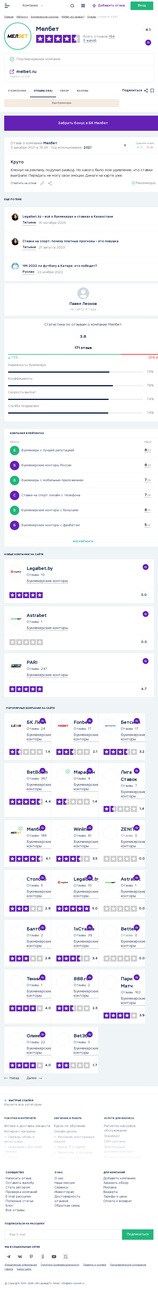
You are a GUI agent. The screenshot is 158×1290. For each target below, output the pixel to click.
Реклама (110, 1187)
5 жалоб (90, 40)
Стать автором (18, 1187)
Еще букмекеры (61, 103)
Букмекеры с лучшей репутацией (48, 450)
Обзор (64, 91)
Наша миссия (65, 1183)
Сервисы (61, 1187)
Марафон (84, 772)
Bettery (129, 929)
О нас (59, 1178)
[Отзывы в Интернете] (16, 5)
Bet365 (82, 1036)
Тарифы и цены (115, 1196)
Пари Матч (127, 982)
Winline (82, 829)
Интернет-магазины (20, 1131)
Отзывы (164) (43, 91)
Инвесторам (64, 1192)
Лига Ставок (129, 776)
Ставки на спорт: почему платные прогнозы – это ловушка (70, 241)
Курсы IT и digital (71, 1147)
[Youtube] (54, 1257)
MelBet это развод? (73, 17)
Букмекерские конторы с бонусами (50, 510)
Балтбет (36, 929)
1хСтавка (84, 929)
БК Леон (36, 722)
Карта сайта (24, 1269)
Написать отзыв (18, 1178)
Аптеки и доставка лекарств (27, 1126)
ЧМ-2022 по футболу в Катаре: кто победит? (60, 266)
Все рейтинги (83, 542)
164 (112, 36)
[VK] (20, 1257)
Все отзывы (15, 1210)
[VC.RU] (65, 1257)
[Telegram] (8, 1257)
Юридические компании (123, 1157)
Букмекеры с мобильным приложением (53, 480)
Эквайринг (112, 1136)
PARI (32, 662)
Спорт (13, 1157)
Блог (9, 1205)
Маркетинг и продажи (75, 1152)
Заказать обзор (116, 1183)
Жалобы (82, 91)
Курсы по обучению (70, 1126)
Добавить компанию (119, 1178)
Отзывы (33, 575)
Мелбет (50, 143)
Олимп (34, 1036)
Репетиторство (70, 1158)
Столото (37, 879)
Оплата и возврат (117, 1201)
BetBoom (37, 772)
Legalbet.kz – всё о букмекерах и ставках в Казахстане (68, 216)
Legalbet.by (40, 568)
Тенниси (36, 979)
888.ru (81, 979)
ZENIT (128, 829)
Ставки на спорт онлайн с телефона (51, 495)
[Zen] (42, 1257)
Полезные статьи (20, 1201)
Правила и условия (94, 1265)
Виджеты (110, 1192)
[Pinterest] (31, 1257)
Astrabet (37, 615)
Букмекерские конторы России (46, 465)
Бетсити (130, 722)
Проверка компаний (21, 1192)
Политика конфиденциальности (60, 1265)
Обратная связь (67, 1205)
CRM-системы (115, 1141)
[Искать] (60, 6)
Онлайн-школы (65, 1131)
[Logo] (17, 36)
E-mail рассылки (18, 1196)
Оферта (9, 1269)
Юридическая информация (21, 1265)
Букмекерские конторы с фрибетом (51, 525)
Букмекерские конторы (45, 17)
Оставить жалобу (20, 1183)
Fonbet (82, 722)
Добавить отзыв (111, 5)
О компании (17, 91)
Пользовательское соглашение (128, 1265)
